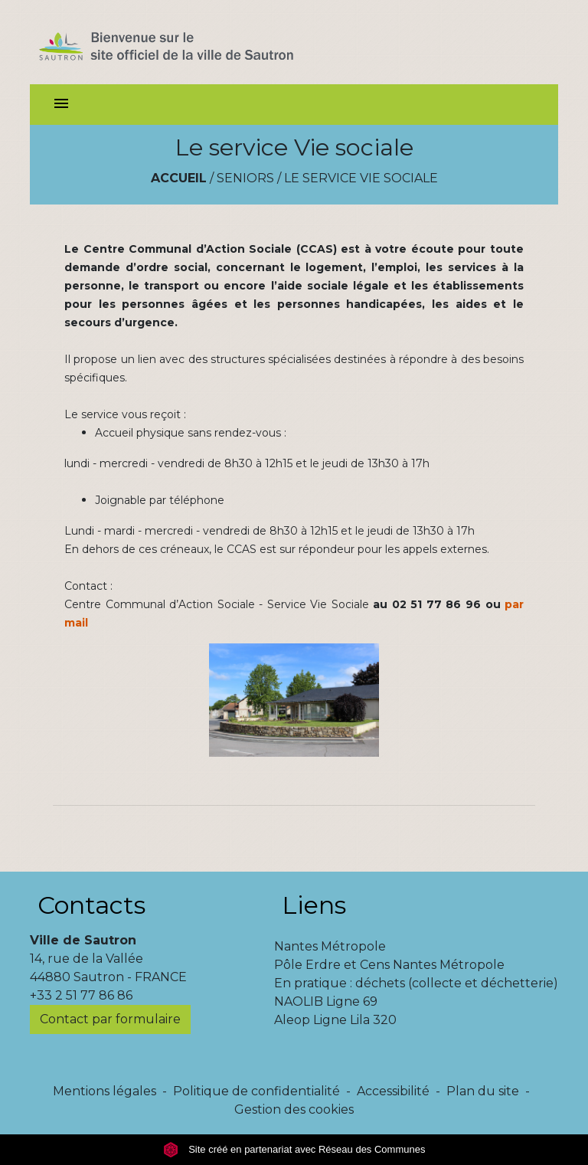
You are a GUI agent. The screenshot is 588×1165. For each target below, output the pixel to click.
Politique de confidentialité (256, 1091)
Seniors (245, 178)
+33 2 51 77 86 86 (81, 995)
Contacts (91, 905)
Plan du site (482, 1091)
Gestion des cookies (294, 1109)
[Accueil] (193, 42)
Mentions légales (104, 1091)
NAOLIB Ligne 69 (325, 1001)
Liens (314, 905)
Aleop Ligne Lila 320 (335, 1020)
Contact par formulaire (110, 1019)
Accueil (179, 178)
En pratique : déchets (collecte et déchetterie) (416, 983)
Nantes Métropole (330, 946)
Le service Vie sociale (361, 178)
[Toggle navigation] (61, 104)
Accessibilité (393, 1091)
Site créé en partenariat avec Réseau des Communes (294, 1149)
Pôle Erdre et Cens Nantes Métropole (389, 964)
